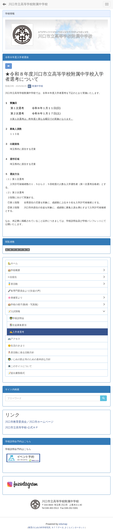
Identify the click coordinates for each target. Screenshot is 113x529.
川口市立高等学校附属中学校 (28, 4)
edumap (63, 524)
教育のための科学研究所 (39, 527)
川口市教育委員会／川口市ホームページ (29, 421)
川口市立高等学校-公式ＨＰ (21, 427)
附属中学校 (35, 86)
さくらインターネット (75, 527)
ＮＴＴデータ (58, 527)
